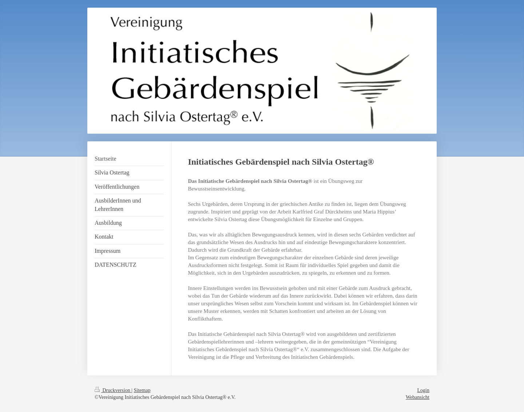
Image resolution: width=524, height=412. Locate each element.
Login (423, 390)
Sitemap (142, 390)
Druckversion (113, 390)
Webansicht (417, 397)
